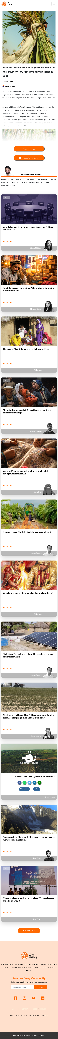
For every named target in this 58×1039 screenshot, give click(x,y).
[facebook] (19, 783)
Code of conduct (39, 1009)
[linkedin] (34, 783)
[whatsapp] (24, 783)
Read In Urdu (10, 86)
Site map (44, 1015)
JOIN (41, 987)
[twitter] (29, 783)
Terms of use (34, 1015)
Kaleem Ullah (7, 81)
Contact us (26, 1009)
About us (15, 1009)
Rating (36, 789)
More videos (24, 789)
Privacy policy (21, 1015)
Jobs (12, 1015)
